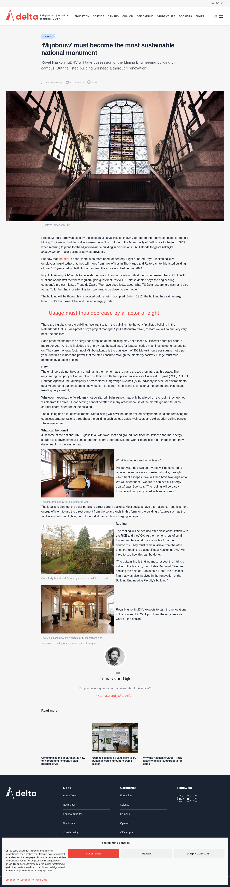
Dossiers (185, 16)
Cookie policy (12, 880)
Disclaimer (69, 823)
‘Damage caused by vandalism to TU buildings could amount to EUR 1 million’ (114, 760)
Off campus (145, 16)
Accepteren (93, 853)
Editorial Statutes (73, 814)
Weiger (146, 853)
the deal (64, 258)
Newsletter (69, 804)
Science (98, 16)
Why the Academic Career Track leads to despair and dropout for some (162, 760)
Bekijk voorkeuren (199, 853)
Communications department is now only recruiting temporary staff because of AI (63, 760)
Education (81, 16)
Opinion (127, 16)
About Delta (41, 880)
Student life (166, 16)
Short (200, 16)
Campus (113, 16)
